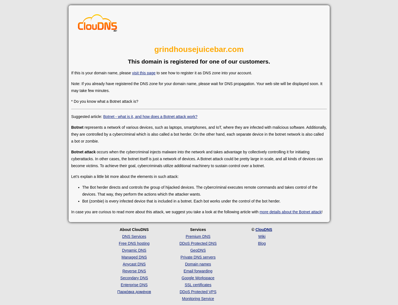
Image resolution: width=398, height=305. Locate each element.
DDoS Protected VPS (198, 292)
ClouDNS (263, 229)
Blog (262, 243)
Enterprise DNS (134, 285)
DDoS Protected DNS (198, 243)
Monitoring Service (198, 298)
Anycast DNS (134, 264)
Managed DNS (134, 257)
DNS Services (134, 236)
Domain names (198, 264)
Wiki (261, 236)
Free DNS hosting (134, 243)
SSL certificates (198, 285)
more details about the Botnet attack (290, 212)
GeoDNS (198, 250)
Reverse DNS (134, 271)
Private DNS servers (198, 257)
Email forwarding (198, 271)
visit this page (144, 73)
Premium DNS (198, 236)
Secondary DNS (134, 278)
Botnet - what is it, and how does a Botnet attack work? (150, 116)
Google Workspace (198, 278)
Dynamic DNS (134, 250)
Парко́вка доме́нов (134, 292)
